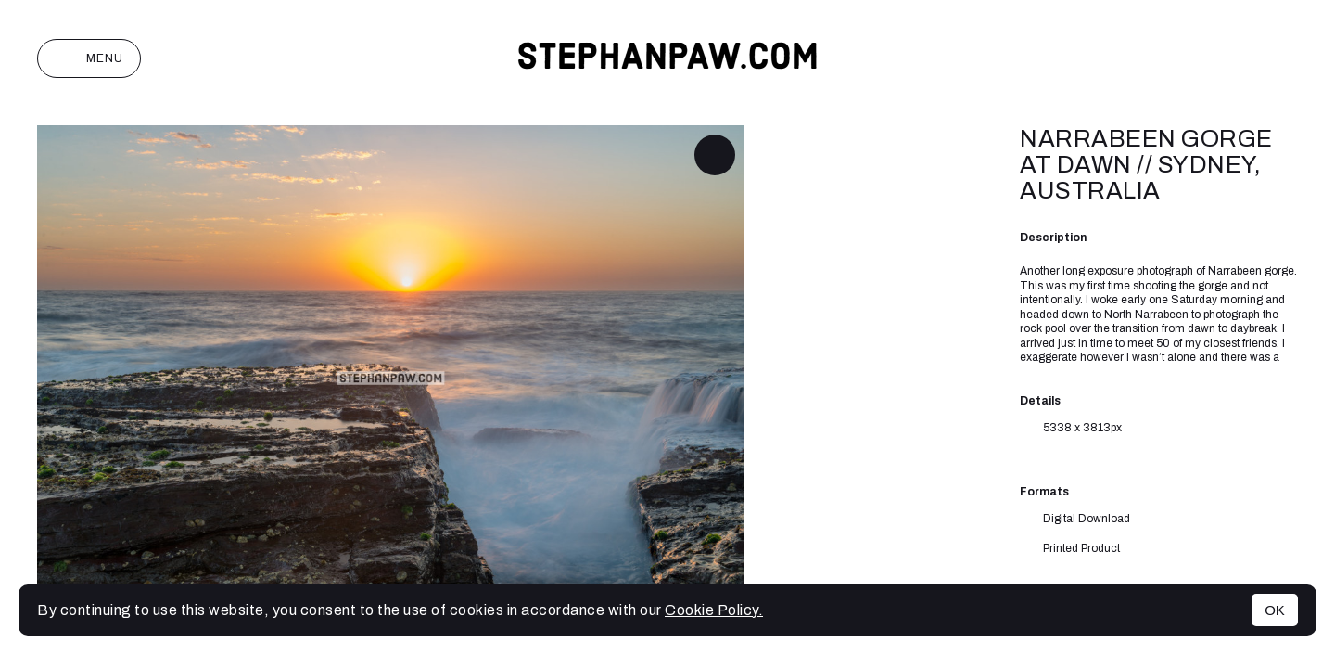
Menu (89, 58)
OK (1275, 610)
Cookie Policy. (714, 610)
